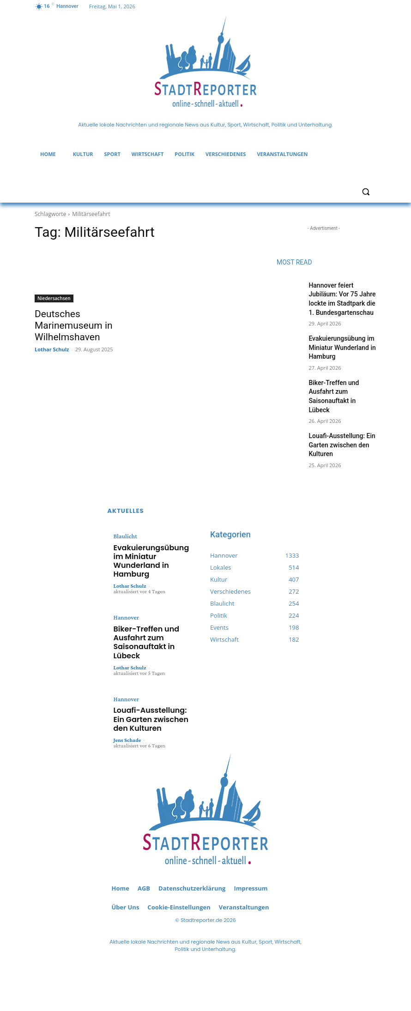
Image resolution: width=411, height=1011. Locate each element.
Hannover (125, 575)
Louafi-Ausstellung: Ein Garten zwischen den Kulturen (337, 421)
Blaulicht (124, 510)
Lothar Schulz (52, 334)
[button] (365, 192)
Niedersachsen (54, 298)
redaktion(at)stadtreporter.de (205, 981)
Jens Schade (127, 667)
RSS (68, 942)
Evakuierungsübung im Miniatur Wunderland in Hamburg (337, 341)
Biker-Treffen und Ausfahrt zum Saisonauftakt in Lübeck (341, 381)
